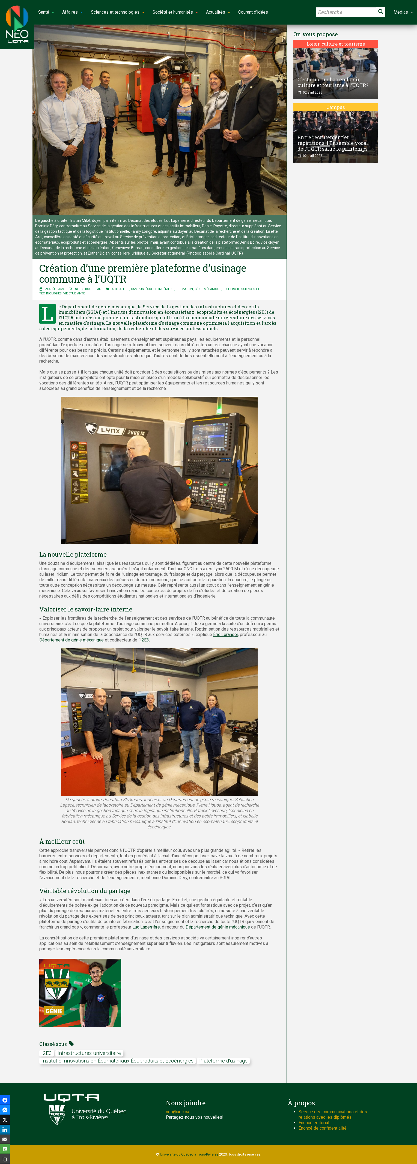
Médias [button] (403, 12)
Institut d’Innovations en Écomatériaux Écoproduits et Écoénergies (117, 1061)
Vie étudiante (74, 293)
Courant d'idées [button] (253, 12)
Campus (137, 289)
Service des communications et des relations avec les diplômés (333, 1114)
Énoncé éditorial (314, 1122)
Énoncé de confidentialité (323, 1128)
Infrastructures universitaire (89, 1053)
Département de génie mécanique (71, 640)
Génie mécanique (208, 289)
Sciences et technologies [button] (117, 12)
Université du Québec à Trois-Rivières (189, 1154)
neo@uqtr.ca (177, 1111)
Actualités (120, 289)
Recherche (231, 289)
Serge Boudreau (88, 289)
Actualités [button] (218, 12)
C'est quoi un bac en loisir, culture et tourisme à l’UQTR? (332, 82)
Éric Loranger (225, 634)
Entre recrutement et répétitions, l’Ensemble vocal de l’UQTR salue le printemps (332, 143)
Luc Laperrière (146, 927)
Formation (184, 289)
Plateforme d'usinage (223, 1061)
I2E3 (144, 640)
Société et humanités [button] (175, 12)
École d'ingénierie (159, 289)
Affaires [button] (72, 12)
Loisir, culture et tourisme (335, 44)
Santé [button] (46, 12)
